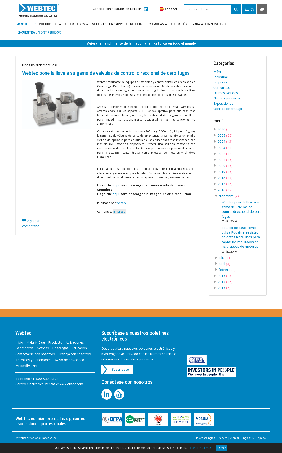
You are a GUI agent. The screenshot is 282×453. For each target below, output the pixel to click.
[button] (249, 9)
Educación (179, 23)
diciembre (229, 196)
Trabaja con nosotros (209, 23)
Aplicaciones (77, 23)
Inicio (19, 342)
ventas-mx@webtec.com (64, 384)
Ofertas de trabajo (227, 108)
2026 (223, 129)
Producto (55, 342)
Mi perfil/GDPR (26, 365)
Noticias (137, 23)
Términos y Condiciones (33, 359)
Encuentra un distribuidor (39, 32)
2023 (224, 147)
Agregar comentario (31, 223)
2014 (224, 281)
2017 (224, 183)
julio (224, 257)
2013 (223, 287)
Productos (50, 23)
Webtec (121, 203)
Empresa (119, 211)
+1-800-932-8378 (44, 378)
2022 (224, 153)
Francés (222, 438)
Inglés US (248, 438)
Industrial (220, 77)
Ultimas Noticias (225, 93)
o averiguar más (201, 448)
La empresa (118, 23)
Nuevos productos (227, 98)
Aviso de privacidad (69, 359)
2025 (224, 135)
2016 (224, 190)
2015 (224, 275)
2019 (224, 171)
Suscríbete (120, 369)
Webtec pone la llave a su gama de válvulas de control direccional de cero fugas (106, 72)
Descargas (157, 23)
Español (170, 9)
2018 (224, 178)
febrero (227, 269)
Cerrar (221, 448)
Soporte (99, 23)
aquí (116, 185)
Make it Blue (26, 23)
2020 (224, 165)
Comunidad (221, 87)
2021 (224, 159)
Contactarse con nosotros (35, 354)
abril (224, 263)
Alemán (235, 438)
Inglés (211, 438)
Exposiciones (223, 103)
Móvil (217, 71)
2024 (224, 141)
